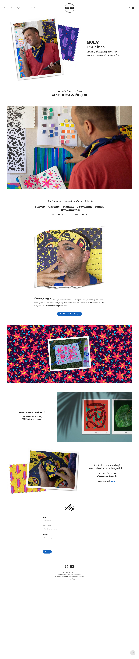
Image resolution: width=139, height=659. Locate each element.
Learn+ (13, 8)
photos (90, 303)
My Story (19, 8)
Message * (46, 534)
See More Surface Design (69, 314)
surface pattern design (52, 306)
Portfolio (6, 8)
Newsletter (34, 8)
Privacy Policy (65, 572)
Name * (45, 517)
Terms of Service (72, 572)
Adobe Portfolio (72, 579)
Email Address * (47, 525)
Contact (26, 8)
